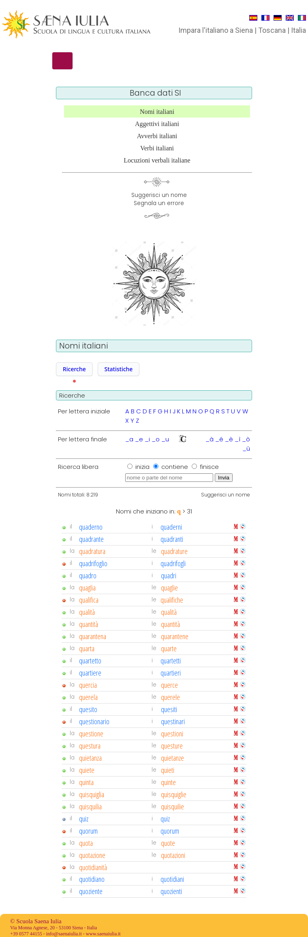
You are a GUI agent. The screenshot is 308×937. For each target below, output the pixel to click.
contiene (175, 466)
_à (209, 439)
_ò (246, 439)
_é (219, 439)
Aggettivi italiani (157, 123)
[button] (74, 369)
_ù (246, 448)
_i (147, 439)
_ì (237, 439)
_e (139, 439)
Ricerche (74, 369)
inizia (143, 466)
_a (129, 439)
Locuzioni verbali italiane (157, 160)
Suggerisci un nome (225, 494)
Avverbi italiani (157, 136)
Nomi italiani (157, 111)
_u (165, 439)
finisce (209, 466)
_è (229, 439)
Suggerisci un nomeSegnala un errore (159, 199)
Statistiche (119, 369)
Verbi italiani (157, 148)
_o (156, 439)
